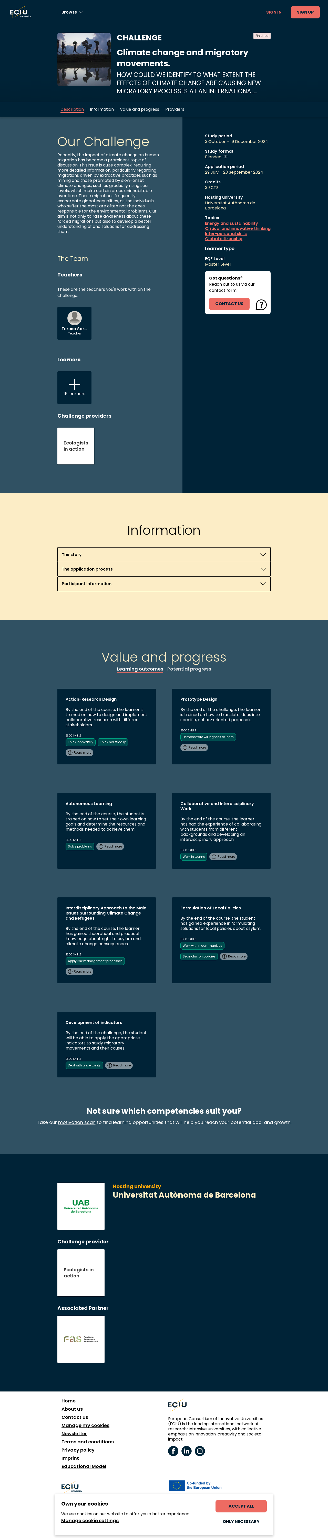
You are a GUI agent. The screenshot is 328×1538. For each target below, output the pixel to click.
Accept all (241, 1506)
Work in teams (194, 856)
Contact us (74, 1417)
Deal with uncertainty (84, 1065)
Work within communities (202, 945)
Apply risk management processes (95, 961)
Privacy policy (78, 1450)
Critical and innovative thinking (238, 228)
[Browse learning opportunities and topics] (72, 12)
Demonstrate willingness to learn (208, 737)
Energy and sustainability (231, 223)
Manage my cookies (85, 1425)
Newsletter (74, 1434)
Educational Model (83, 1466)
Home (68, 1401)
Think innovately (80, 742)
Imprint (70, 1458)
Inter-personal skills (226, 233)
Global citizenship (223, 238)
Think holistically (113, 742)
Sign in (274, 12)
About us (72, 1409)
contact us (229, 304)
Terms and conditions (87, 1442)
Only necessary (241, 1521)
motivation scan (77, 1122)
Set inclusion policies (199, 956)
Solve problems (80, 846)
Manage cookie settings (90, 1521)
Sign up (305, 12)
